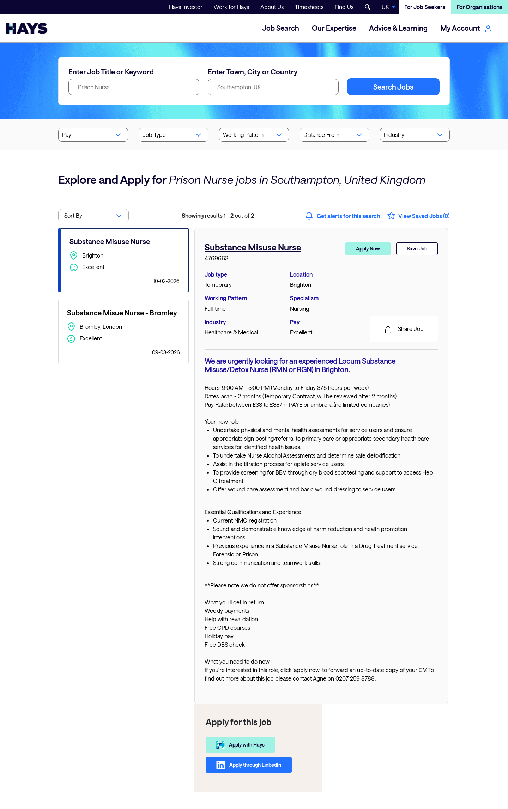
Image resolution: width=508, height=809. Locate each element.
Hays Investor (185, 7)
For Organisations (479, 7)
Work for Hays (231, 7)
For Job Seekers (424, 7)
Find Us (344, 7)
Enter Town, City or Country (253, 71)
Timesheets (309, 7)
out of (218, 215)
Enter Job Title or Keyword (111, 71)
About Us (272, 7)
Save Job (417, 249)
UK (385, 7)
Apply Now (368, 249)
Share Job (404, 329)
